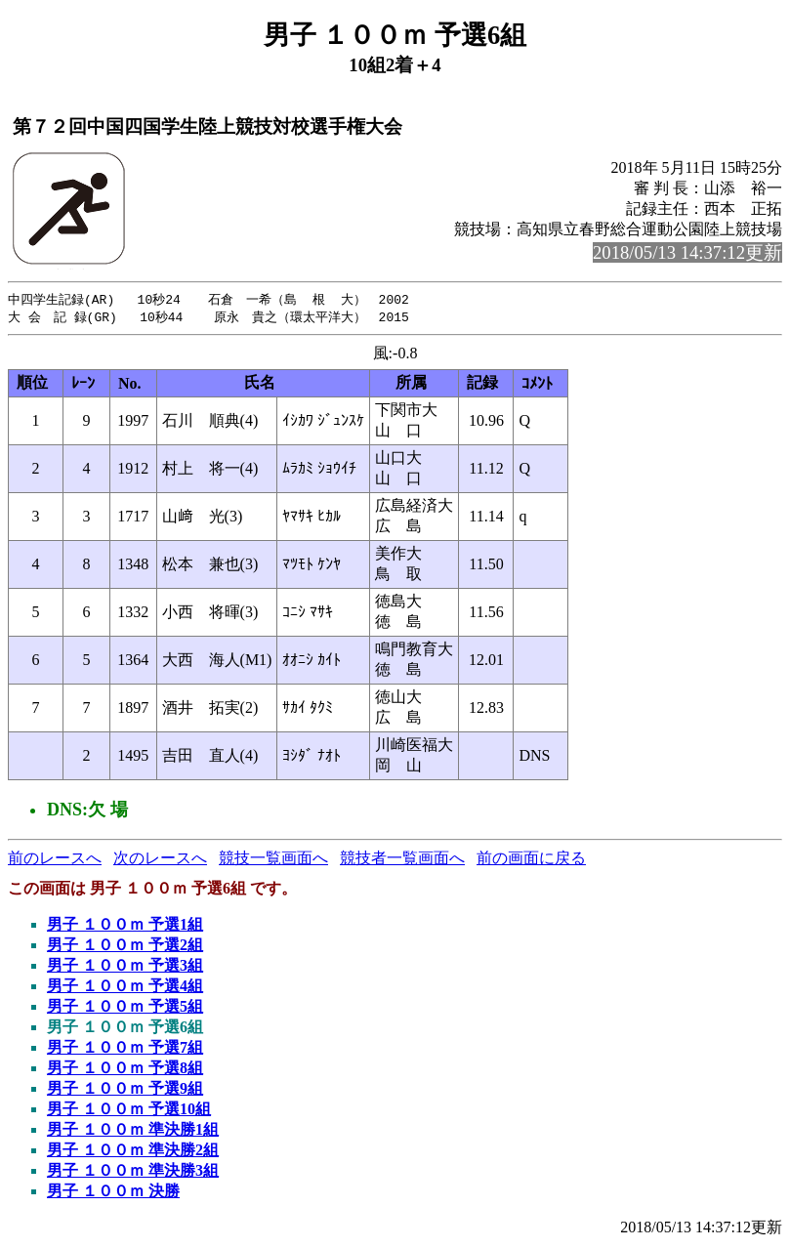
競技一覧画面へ (273, 860)
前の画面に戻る (531, 860)
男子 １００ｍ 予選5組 (125, 1008)
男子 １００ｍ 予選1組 (125, 926)
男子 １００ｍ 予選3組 (125, 967)
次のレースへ (160, 860)
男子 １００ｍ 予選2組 (125, 946)
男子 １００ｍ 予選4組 (125, 987)
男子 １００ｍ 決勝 (113, 1193)
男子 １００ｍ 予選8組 (125, 1069)
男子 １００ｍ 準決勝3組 (133, 1172)
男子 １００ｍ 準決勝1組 (133, 1131)
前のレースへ (55, 860)
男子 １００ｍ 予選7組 (125, 1049)
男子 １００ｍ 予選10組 (129, 1110)
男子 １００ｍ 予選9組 (125, 1090)
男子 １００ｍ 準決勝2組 (133, 1152)
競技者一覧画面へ (402, 860)
